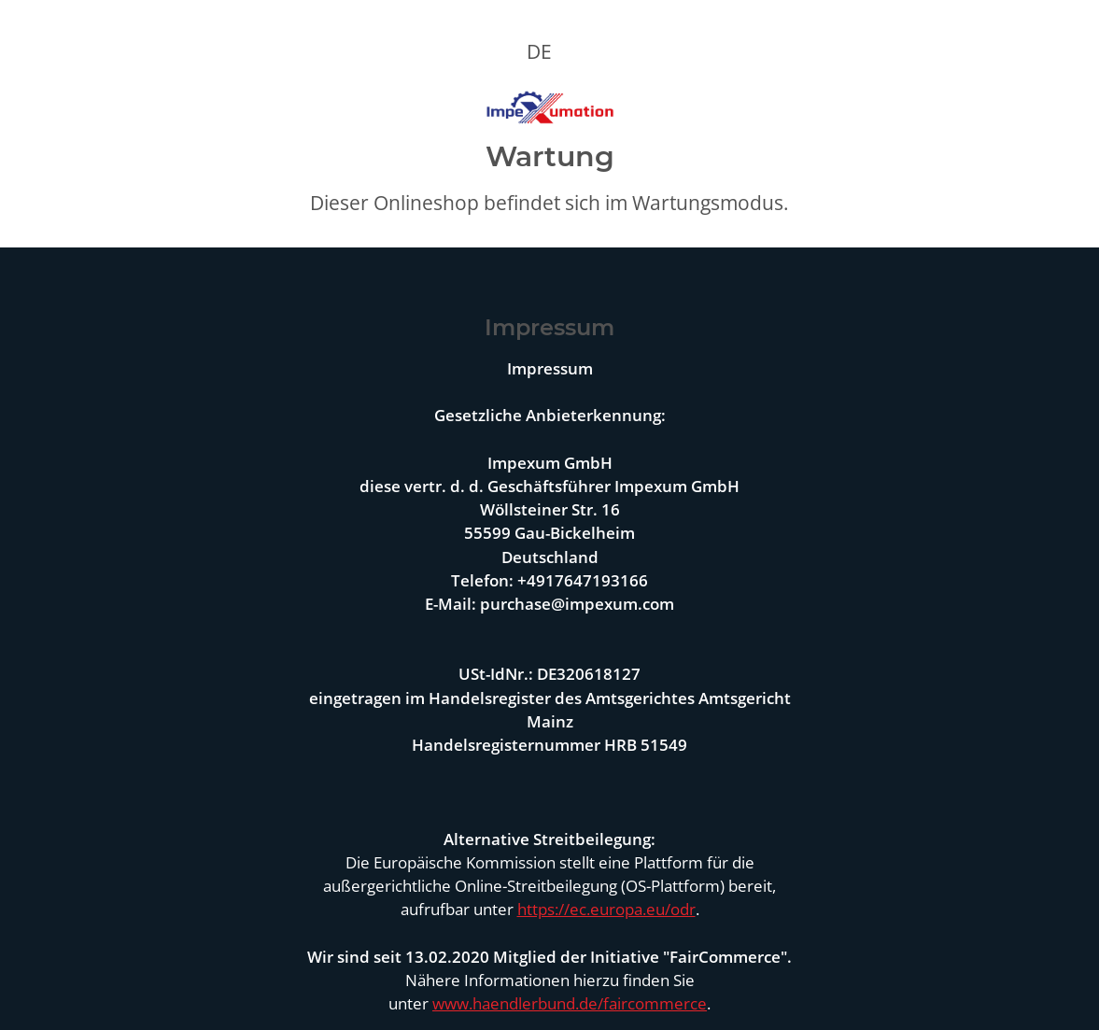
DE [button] (539, 51)
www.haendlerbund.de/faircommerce (569, 1003)
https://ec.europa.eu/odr (606, 909)
